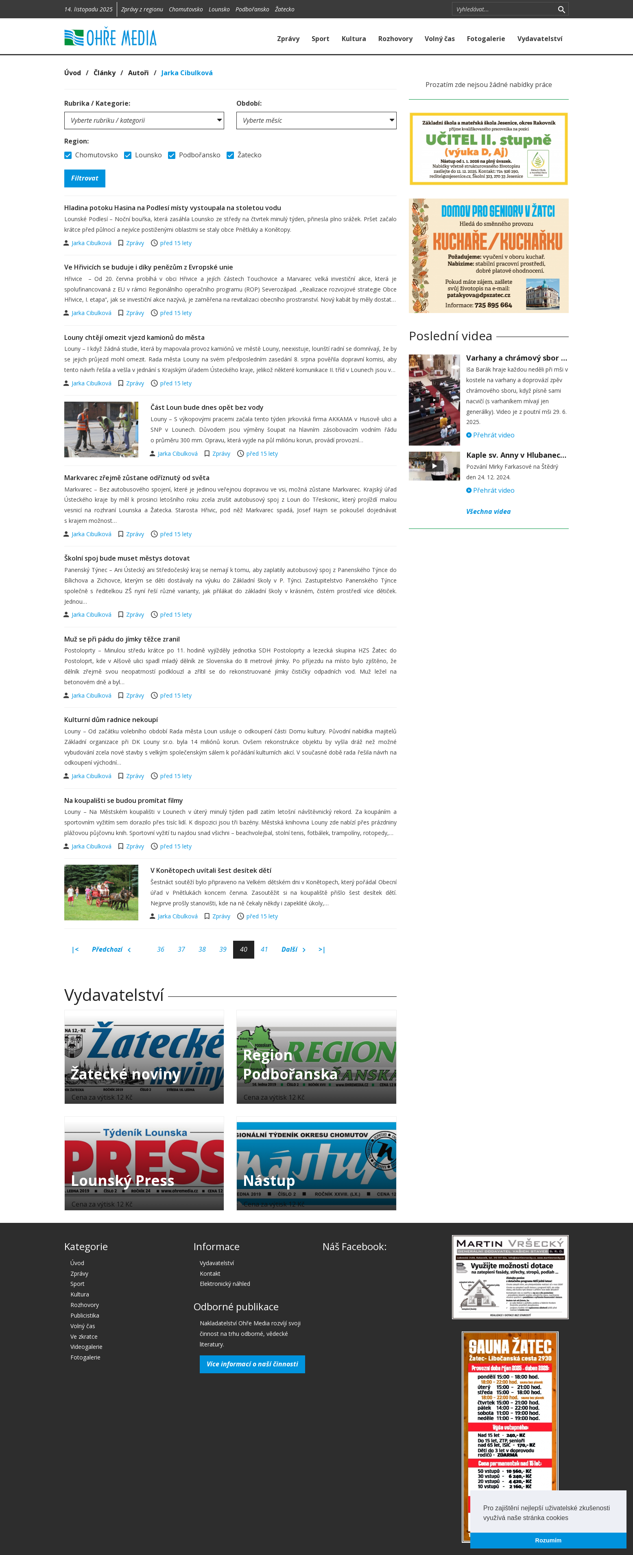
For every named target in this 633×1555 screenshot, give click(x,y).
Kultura (354, 38)
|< (75, 949)
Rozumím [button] (548, 1540)
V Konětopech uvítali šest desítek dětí (211, 870)
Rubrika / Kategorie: (97, 103)
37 (181, 949)
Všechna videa (488, 511)
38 (202, 949)
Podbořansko (252, 9)
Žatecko (285, 9)
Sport (321, 38)
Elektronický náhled (225, 1283)
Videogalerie (86, 1347)
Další (294, 950)
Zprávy (288, 38)
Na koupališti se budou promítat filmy (123, 800)
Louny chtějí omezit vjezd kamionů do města (134, 337)
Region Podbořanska (290, 1064)
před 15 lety (176, 243)
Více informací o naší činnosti (252, 1363)
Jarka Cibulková (187, 72)
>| (322, 949)
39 (223, 949)
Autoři (138, 72)
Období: (249, 103)
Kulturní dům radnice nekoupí (111, 719)
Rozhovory (395, 38)
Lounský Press (123, 1180)
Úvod (72, 72)
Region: (76, 141)
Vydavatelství (540, 38)
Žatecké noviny (126, 1073)
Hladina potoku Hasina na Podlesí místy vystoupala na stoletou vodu (172, 207)
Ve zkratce (84, 1336)
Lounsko (219, 9)
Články (105, 72)
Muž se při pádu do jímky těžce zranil (122, 639)
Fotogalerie (486, 38)
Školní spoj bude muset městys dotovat (127, 558)
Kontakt (210, 1273)
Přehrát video (490, 435)
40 (243, 949)
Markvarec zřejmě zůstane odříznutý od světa (137, 477)
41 (264, 949)
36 (160, 949)
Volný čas (440, 38)
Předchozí (111, 950)
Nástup (269, 1180)
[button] (571, 1518)
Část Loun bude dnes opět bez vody (207, 407)
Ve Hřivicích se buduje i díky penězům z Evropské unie (148, 267)
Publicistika (84, 1315)
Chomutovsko (186, 9)
